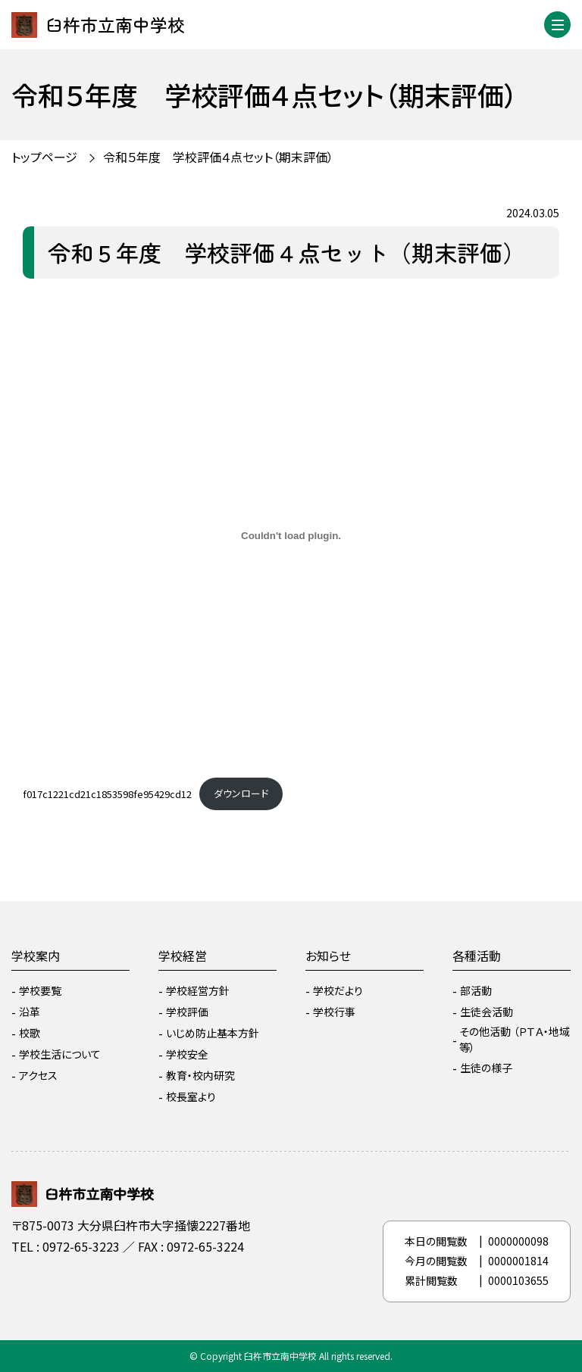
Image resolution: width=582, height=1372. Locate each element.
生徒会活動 (486, 1011)
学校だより (338, 990)
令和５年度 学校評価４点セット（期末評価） (218, 157)
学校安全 (187, 1054)
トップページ (44, 157)
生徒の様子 (486, 1067)
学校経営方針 (198, 990)
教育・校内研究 (200, 1075)
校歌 (29, 1032)
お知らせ (328, 955)
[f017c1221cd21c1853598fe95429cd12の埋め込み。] (291, 536)
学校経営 (182, 955)
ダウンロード (241, 793)
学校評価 (187, 1011)
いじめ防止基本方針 (212, 1032)
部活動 (476, 990)
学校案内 (35, 955)
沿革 (29, 1011)
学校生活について (60, 1054)
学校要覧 (40, 990)
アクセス (38, 1075)
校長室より (191, 1096)
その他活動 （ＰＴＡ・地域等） (514, 1039)
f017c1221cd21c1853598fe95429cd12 (107, 793)
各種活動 (476, 955)
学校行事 (334, 1011)
